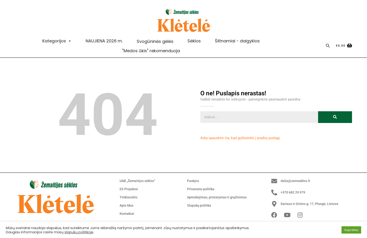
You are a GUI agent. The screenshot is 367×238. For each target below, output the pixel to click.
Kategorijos (57, 41)
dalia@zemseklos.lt (296, 181)
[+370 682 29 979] (274, 192)
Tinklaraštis (129, 197)
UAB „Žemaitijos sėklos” (139, 181)
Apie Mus (127, 206)
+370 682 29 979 (294, 192)
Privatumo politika (201, 189)
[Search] (335, 117)
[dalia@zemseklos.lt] (274, 181)
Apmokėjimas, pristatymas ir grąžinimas (218, 197)
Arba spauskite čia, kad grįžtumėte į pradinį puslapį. (240, 138)
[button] (327, 45)
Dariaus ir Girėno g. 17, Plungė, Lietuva (311, 204)
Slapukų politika (199, 206)
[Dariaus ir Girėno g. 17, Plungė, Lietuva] (274, 204)
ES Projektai (129, 189)
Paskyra (193, 181)
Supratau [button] (351, 230)
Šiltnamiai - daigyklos (237, 41)
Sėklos (194, 41)
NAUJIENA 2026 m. (104, 41)
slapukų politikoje (78, 232)
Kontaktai (127, 214)
